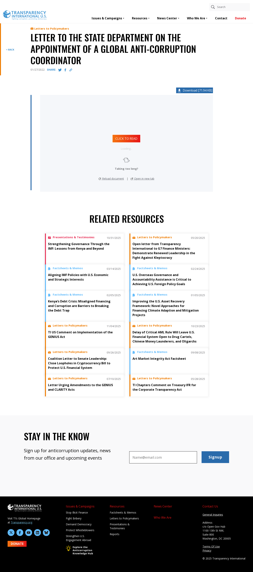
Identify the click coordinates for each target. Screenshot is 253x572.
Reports (114, 534)
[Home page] (25, 15)
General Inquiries (213, 514)
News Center (167, 18)
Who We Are (196, 18)
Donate (240, 18)
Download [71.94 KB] (197, 90)
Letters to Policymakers (124, 518)
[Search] (213, 7)
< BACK (10, 49)
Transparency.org (21, 522)
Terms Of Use (211, 546)
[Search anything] (229, 7)
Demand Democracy (78, 524)
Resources (139, 18)
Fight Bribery (73, 518)
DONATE (17, 543)
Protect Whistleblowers (80, 530)
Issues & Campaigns (107, 18)
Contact (221, 18)
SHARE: (51, 69)
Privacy (207, 550)
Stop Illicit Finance (77, 512)
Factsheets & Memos (123, 512)
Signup (215, 457)
